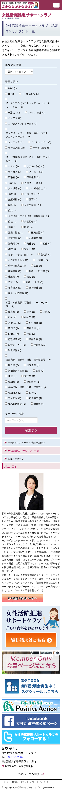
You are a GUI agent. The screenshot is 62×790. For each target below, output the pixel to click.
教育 (13, 282)
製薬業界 (35, 339)
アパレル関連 (36, 113)
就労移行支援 (17, 266)
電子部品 (14, 398)
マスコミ (14, 172)
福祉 (12, 317)
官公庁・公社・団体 (20, 255)
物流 (31, 312)
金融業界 (33, 382)
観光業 (13, 365)
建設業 (13, 277)
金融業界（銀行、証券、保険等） (27, 387)
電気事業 (35, 398)
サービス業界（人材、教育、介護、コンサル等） (28, 159)
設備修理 (33, 365)
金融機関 (14, 393)
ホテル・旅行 (35, 166)
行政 (31, 334)
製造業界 (14, 350)
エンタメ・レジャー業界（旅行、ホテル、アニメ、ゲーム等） (28, 135)
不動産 (13, 177)
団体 (47, 244)
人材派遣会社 (37, 188)
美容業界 (33, 328)
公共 (12, 210)
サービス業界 (41, 148)
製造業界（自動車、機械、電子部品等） (28, 360)
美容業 (13, 328)
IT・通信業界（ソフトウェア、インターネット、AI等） (28, 105)
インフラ (14, 118)
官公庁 (29, 249)
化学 (12, 227)
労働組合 (30, 222)
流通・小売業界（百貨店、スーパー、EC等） (27, 304)
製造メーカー (17, 345)
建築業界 (14, 271)
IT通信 (14, 113)
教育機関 (14, 288)
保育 (33, 199)
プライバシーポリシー (28, 782)
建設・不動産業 (39, 271)
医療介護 (37, 233)
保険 (12, 205)
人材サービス (33, 183)
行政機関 (14, 339)
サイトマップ (43, 782)
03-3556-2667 (15, 757)
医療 (28, 227)
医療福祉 (14, 238)
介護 (12, 194)
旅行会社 (35, 288)
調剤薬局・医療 (18, 371)
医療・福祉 (15, 233)
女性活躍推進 (31, 16)
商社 (31, 244)
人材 (12, 183)
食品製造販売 (17, 404)
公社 (12, 222)
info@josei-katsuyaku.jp (19, 766)
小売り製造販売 (18, 260)
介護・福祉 (32, 194)
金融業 (13, 382)
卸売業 (13, 244)
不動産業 (33, 177)
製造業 (39, 345)
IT (11, 94)
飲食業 (39, 404)
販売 (40, 371)
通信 (12, 376)
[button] (56, 5)
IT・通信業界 (30, 94)
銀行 (33, 393)
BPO (12, 88)
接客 (31, 277)
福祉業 (29, 317)
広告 (38, 266)
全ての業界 (32, 205)
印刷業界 (35, 238)
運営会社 (15, 782)
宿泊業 (46, 255)
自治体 (13, 334)
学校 (12, 249)
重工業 (29, 376)
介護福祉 (14, 199)
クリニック (15, 142)
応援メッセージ (16, 458)
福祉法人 (14, 323)
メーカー (36, 172)
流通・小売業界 (18, 293)
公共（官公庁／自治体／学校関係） (28, 216)
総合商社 (35, 323)
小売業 (42, 260)
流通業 (13, 312)
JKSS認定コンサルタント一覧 (23, 450)
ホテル (13, 166)
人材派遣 (14, 188)
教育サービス (34, 282)
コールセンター (41, 142)
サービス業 (16, 148)
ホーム (6, 782)
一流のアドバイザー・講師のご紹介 (26, 442)
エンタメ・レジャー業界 (22, 124)
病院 (47, 312)
